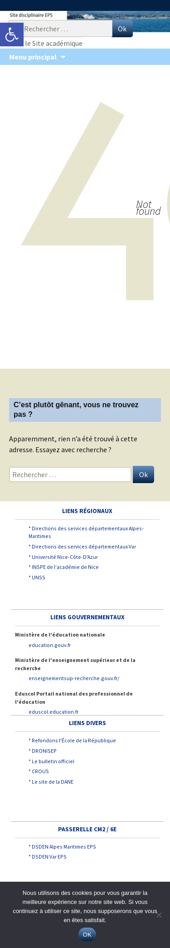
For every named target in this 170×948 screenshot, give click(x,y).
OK (87, 934)
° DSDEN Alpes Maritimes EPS (62, 846)
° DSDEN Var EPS (48, 856)
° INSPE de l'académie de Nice (64, 566)
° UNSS (37, 577)
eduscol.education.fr (53, 711)
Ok (122, 28)
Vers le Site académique (46, 43)
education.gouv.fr (50, 645)
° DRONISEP (43, 750)
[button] (12, 34)
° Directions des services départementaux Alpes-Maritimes (86, 532)
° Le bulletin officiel (51, 761)
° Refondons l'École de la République (72, 740)
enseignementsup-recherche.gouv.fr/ (74, 678)
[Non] (158, 914)
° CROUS (39, 771)
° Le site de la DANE (51, 781)
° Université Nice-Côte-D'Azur (63, 556)
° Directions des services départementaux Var (82, 546)
